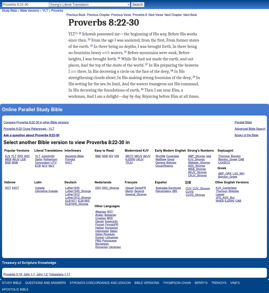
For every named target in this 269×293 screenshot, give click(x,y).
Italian (113, 231)
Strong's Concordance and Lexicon (100, 282)
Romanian (101, 247)
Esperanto (111, 221)
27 (146, 64)
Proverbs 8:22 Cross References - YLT (29, 128)
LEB (23, 159)
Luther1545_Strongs (78, 191)
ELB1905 (83, 200)
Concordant (42, 162)
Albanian (100, 211)
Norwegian (102, 244)
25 (125, 51)
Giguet (130, 188)
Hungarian (111, 227)
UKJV (140, 159)
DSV (98, 188)
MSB (15, 162)
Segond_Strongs (136, 194)
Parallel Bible (243, 122)
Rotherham (50, 159)
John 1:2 (42, 274)
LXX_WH (238, 173)
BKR (110, 218)
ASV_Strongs (196, 165)
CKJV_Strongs (197, 175)
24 (91, 45)
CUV (189, 188)
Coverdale (172, 156)
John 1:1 (29, 274)
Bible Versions (29, 10)
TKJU (129, 162)
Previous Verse (121, 14)
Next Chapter (173, 14)
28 (172, 70)
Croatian (100, 218)
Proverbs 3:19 (13, 274)
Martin (129, 191)
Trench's (218, 282)
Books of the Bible (246, 135)
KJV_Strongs (196, 159)
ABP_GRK (225, 173)
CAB (241, 159)
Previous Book (76, 14)
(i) (76, 33)
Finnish (99, 224)
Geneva (160, 162)
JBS (174, 191)
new (208, 156)
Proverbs (57, 10)
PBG (98, 240)
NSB (105, 156)
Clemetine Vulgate (46, 191)
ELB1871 (71, 200)
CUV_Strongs (201, 188)
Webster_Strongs (199, 162)
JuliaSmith (47, 156)
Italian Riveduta (105, 234)
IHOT (68, 162)
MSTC (130, 156)
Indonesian (102, 231)
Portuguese (109, 240)
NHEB (220, 200)
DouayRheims (164, 165)
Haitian (99, 227)
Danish (99, 221)
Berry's (201, 282)
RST (110, 211)
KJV (7, 156)
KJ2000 (130, 159)
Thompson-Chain (177, 282)
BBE (98, 156)
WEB (8, 159)
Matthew (161, 159)
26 (119, 58)
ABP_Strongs (196, 156)
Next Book (190, 14)
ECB (38, 165)
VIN (116, 156)
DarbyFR (140, 188)
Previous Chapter (98, 14)
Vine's (235, 282)
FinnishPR (111, 224)
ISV (111, 156)
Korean (99, 237)
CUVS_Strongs (195, 195)
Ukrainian (115, 247)
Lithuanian (111, 237)
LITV (54, 162)
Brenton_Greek (227, 159)
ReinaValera (163, 191)
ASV (27, 156)
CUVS (190, 191)
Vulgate (40, 188)
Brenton (236, 156)
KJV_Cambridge (226, 188)
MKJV (138, 156)
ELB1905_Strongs (76, 204)
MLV (51, 165)
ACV (45, 165)
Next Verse (156, 14)
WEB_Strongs (197, 169)
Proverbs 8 (140, 14)
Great (170, 159)
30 (142, 89)
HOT (8, 188)
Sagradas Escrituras (168, 188)
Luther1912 (72, 194)
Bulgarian (110, 215)
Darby (39, 159)
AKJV (15, 159)
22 (80, 33)
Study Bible (9, 10)
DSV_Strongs (110, 188)
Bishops (171, 162)
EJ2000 (229, 200)
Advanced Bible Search (250, 128)
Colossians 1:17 (59, 274)
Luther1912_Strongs (78, 197)
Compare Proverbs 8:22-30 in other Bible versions (36, 122)
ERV (20, 156)
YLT (45, 10)
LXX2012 (224, 162)
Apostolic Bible (15, 289)
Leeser (220, 194)
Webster (233, 191)
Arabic (99, 215)
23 (89, 39)
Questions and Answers (45, 282)
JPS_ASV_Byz (225, 197)
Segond (139, 191)
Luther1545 (72, 188)
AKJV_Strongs (197, 172)
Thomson (224, 156)
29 (194, 76)
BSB (8, 162)
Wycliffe (160, 156)
